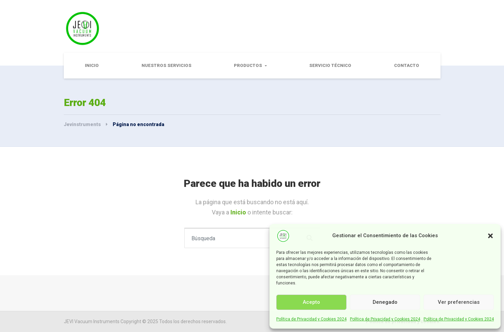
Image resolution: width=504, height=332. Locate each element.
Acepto (311, 302)
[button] (490, 235)
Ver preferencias (459, 302)
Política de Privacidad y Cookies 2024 (311, 319)
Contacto (406, 65)
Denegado (385, 302)
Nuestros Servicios (166, 65)
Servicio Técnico (330, 65)
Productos (248, 65)
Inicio (92, 65)
